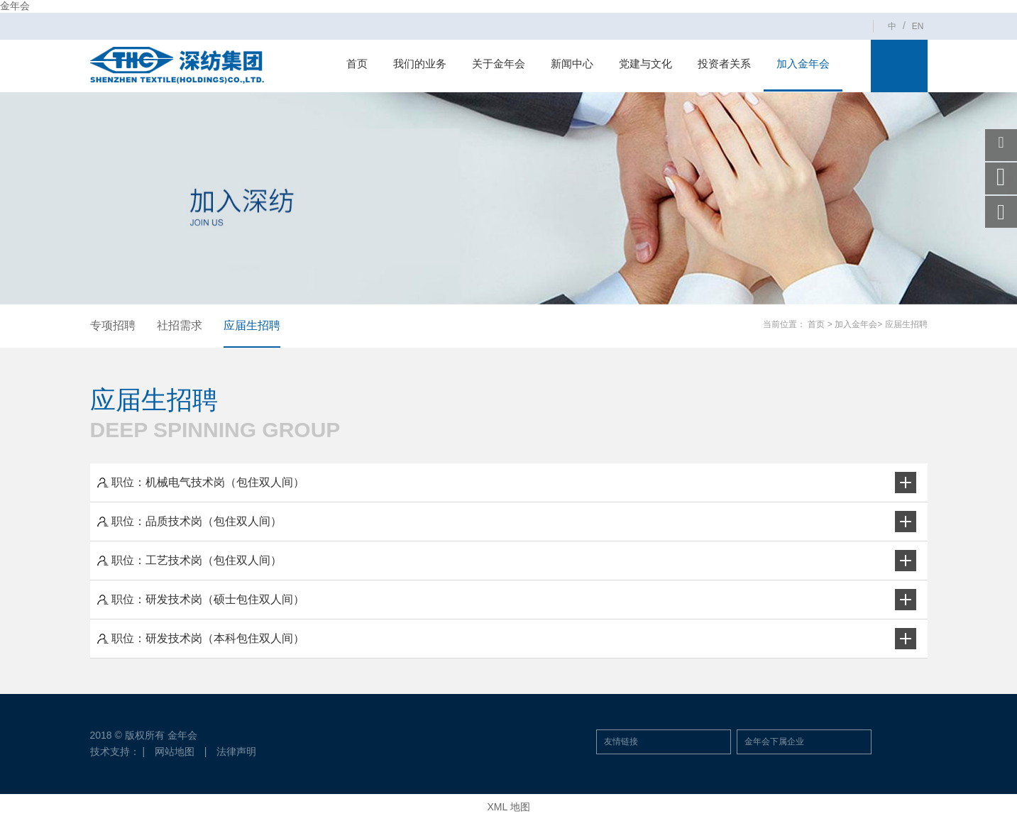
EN (918, 26)
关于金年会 (498, 63)
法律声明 (236, 751)
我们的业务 (419, 63)
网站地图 (174, 751)
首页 (357, 63)
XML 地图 (508, 806)
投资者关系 (724, 63)
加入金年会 (803, 63)
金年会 (15, 5)
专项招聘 (113, 325)
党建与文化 (645, 63)
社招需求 (179, 325)
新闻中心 (572, 63)
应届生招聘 (252, 325)
